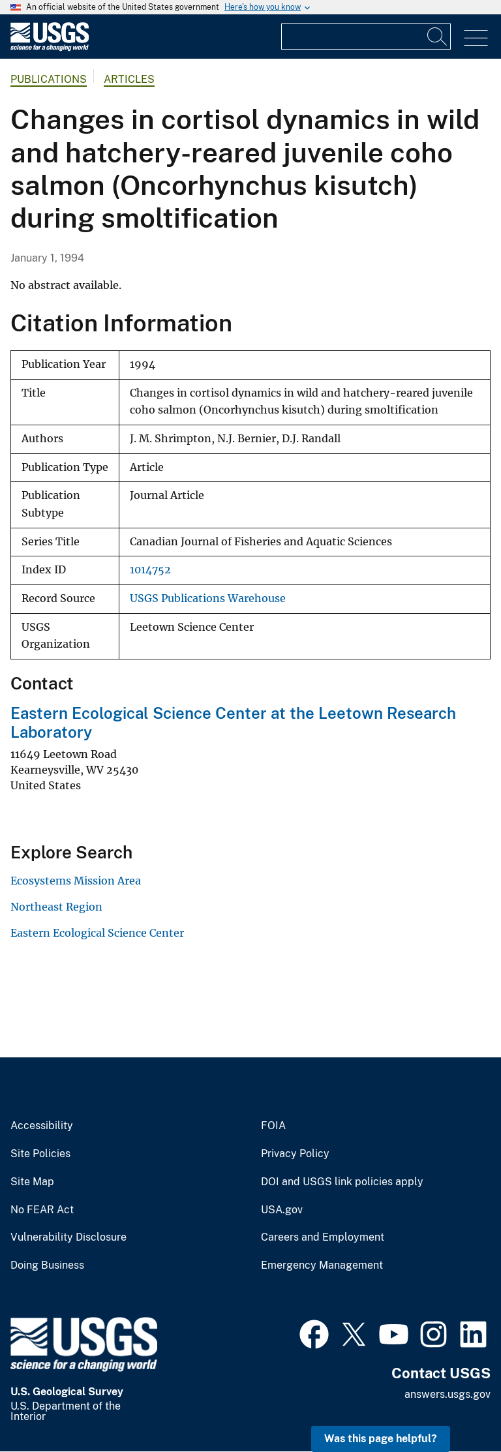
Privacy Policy (295, 1154)
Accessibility (41, 1126)
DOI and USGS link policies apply (342, 1182)
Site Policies (40, 1154)
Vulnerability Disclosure (68, 1237)
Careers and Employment (322, 1237)
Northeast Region (56, 906)
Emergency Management (322, 1265)
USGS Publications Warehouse (208, 598)
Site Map (32, 1182)
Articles (129, 79)
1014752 (150, 570)
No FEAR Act (42, 1210)
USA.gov (282, 1210)
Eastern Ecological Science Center (97, 932)
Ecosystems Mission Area (75, 880)
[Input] (366, 36)
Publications (48, 79)
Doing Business (47, 1265)
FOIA (273, 1126)
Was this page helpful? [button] (380, 1438)
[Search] (438, 36)
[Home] (49, 48)
